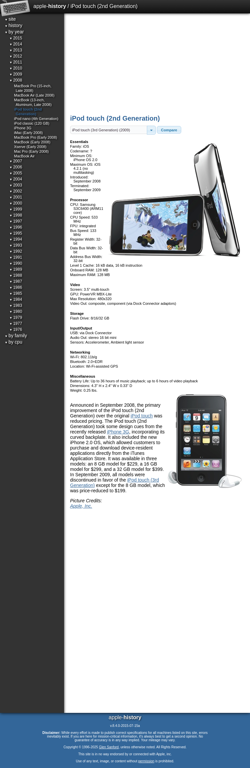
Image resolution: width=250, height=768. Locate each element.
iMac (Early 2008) (28, 133)
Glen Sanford (108, 747)
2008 (15, 80)
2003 (15, 185)
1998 (15, 215)
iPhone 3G (118, 431)
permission (146, 761)
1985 (15, 293)
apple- (49, 6)
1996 (15, 227)
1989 (15, 269)
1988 (15, 275)
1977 (15, 323)
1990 (15, 263)
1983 (15, 305)
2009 (15, 74)
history (13, 25)
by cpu (13, 342)
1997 (15, 221)
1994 (15, 239)
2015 (15, 38)
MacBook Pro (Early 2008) (35, 137)
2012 (15, 56)
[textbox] (108, 130)
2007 (15, 161)
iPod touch (142, 415)
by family (16, 335)
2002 (15, 191)
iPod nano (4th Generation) (36, 119)
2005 (15, 173)
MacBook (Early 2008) (32, 142)
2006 (15, 167)
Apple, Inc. (81, 506)
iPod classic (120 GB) (31, 123)
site (10, 19)
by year (14, 31)
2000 (15, 203)
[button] (151, 130)
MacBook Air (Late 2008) (34, 95)
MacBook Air (24, 156)
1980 (15, 311)
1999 (15, 209)
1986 (15, 287)
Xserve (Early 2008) (30, 147)
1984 (15, 299)
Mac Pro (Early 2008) (31, 151)
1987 (15, 281)
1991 (15, 257)
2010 (15, 68)
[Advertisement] (157, 63)
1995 (15, 233)
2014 (15, 44)
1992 (15, 251)
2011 (15, 62)
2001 (15, 197)
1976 (15, 329)
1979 (15, 317)
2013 (15, 50)
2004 (15, 179)
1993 (15, 245)
